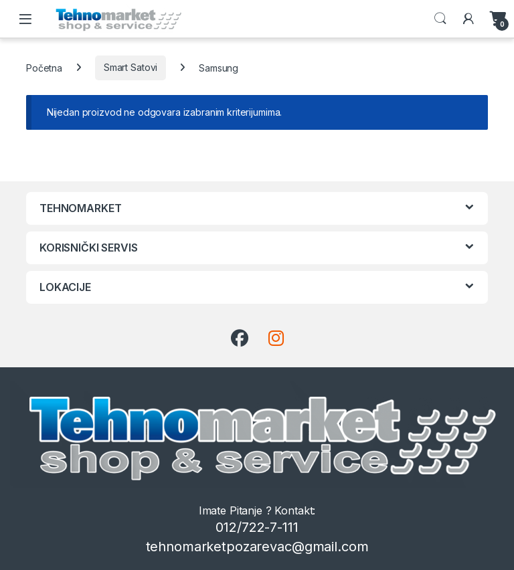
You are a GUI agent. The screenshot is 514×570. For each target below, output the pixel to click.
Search (440, 18)
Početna (44, 67)
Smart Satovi (130, 67)
